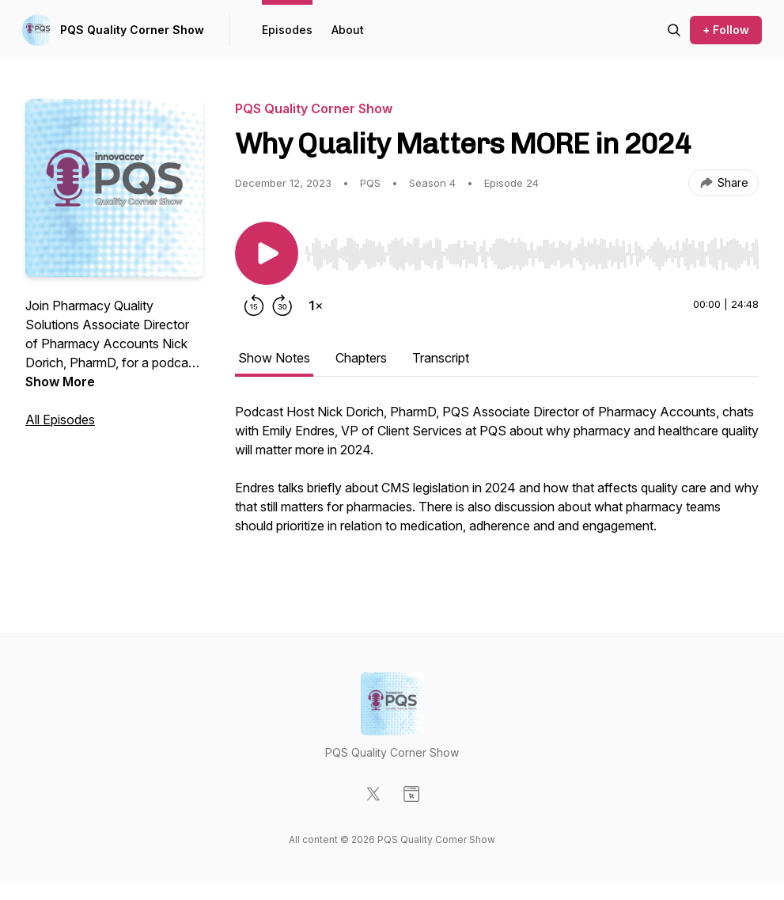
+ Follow (726, 29)
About (347, 29)
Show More (60, 381)
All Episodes (60, 419)
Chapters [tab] (361, 358)
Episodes (287, 29)
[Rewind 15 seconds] (254, 305)
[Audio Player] (532, 249)
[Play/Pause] (266, 253)
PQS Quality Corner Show (132, 29)
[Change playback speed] (315, 305)
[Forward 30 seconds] (282, 305)
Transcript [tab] (440, 358)
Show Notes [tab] (274, 358)
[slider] (532, 254)
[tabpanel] (497, 486)
